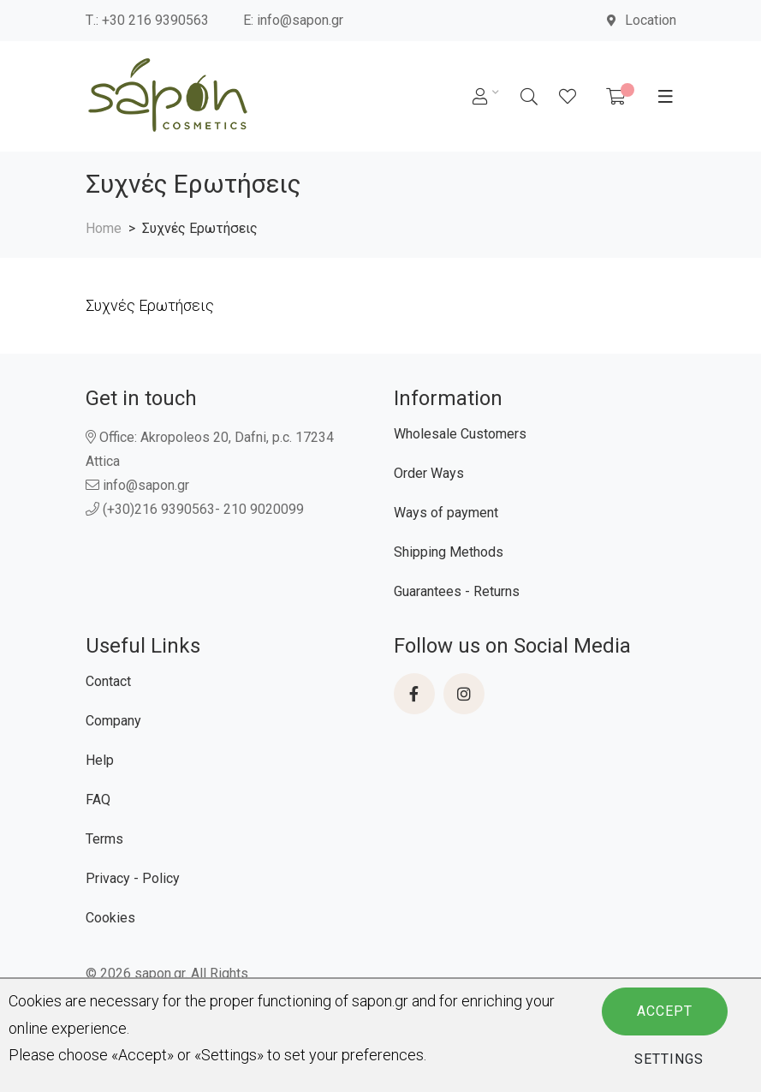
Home (104, 228)
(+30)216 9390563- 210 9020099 (195, 509)
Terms (104, 839)
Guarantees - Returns (457, 591)
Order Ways (429, 473)
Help (100, 760)
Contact (108, 681)
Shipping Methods (448, 552)
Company (113, 721)
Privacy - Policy (133, 878)
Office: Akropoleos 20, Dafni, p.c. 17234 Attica (210, 449)
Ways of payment (446, 512)
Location (641, 20)
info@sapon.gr (300, 20)
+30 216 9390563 (155, 20)
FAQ (98, 799)
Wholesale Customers (460, 434)
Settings (669, 1059)
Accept (665, 1011)
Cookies (110, 918)
